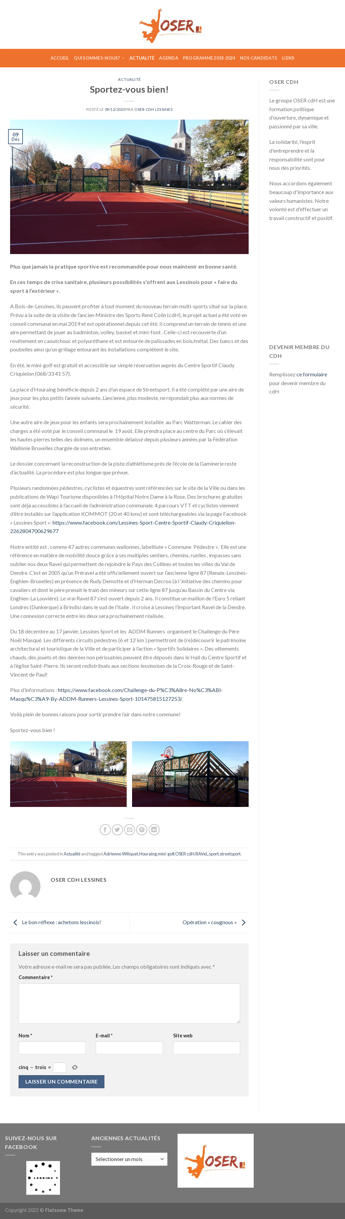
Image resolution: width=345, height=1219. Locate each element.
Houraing (148, 853)
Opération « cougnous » (216, 922)
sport (214, 853)
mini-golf (166, 853)
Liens (288, 58)
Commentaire (36, 977)
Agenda (168, 58)
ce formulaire (311, 374)
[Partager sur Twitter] (117, 829)
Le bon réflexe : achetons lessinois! (55, 922)
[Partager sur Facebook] (105, 829)
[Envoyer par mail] (129, 829)
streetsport (230, 853)
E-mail (104, 1035)
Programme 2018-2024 (209, 58)
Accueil (60, 58)
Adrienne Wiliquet (120, 853)
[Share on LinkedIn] (154, 829)
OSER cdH (184, 853)
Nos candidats (258, 58)
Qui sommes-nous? (99, 58)
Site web (182, 1035)
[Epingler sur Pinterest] (141, 829)
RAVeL (201, 853)
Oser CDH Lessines (153, 109)
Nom (25, 1035)
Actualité (141, 58)
